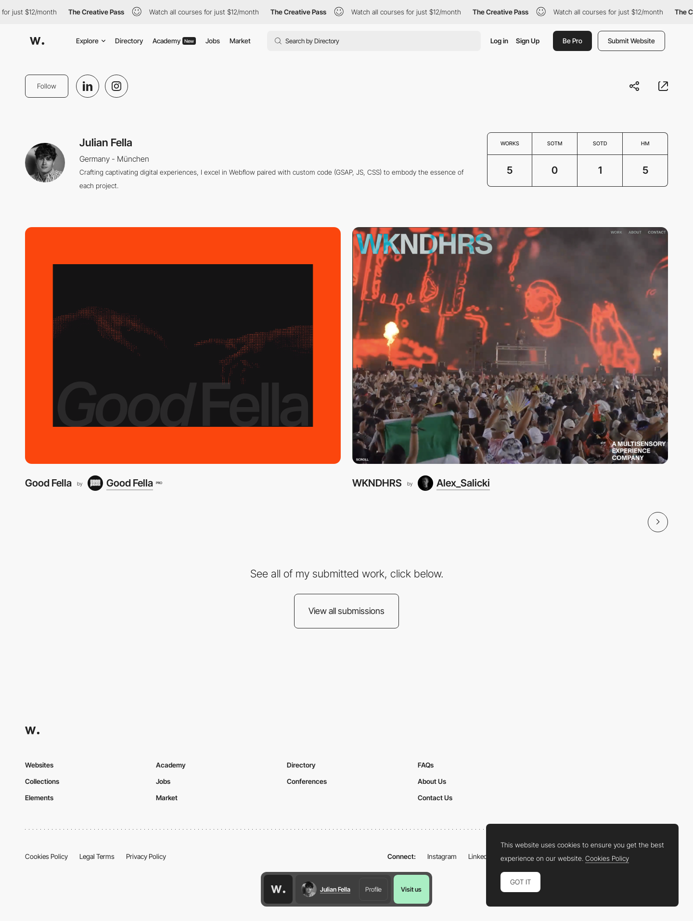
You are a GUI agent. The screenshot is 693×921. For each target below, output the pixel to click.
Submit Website (631, 41)
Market (240, 41)
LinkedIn (480, 856)
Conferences (307, 781)
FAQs (426, 765)
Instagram (442, 856)
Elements (39, 797)
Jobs (212, 41)
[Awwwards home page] (278, 889)
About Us (432, 781)
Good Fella (48, 483)
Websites (39, 765)
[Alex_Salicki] (454, 483)
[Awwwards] (37, 41)
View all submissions (346, 611)
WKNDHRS (377, 483)
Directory (129, 41)
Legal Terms (97, 856)
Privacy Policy (146, 856)
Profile (373, 889)
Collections (42, 781)
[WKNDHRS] (510, 345)
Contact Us (435, 797)
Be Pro (572, 41)
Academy (174, 41)
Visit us (411, 889)
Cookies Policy (46, 856)
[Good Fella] (183, 345)
